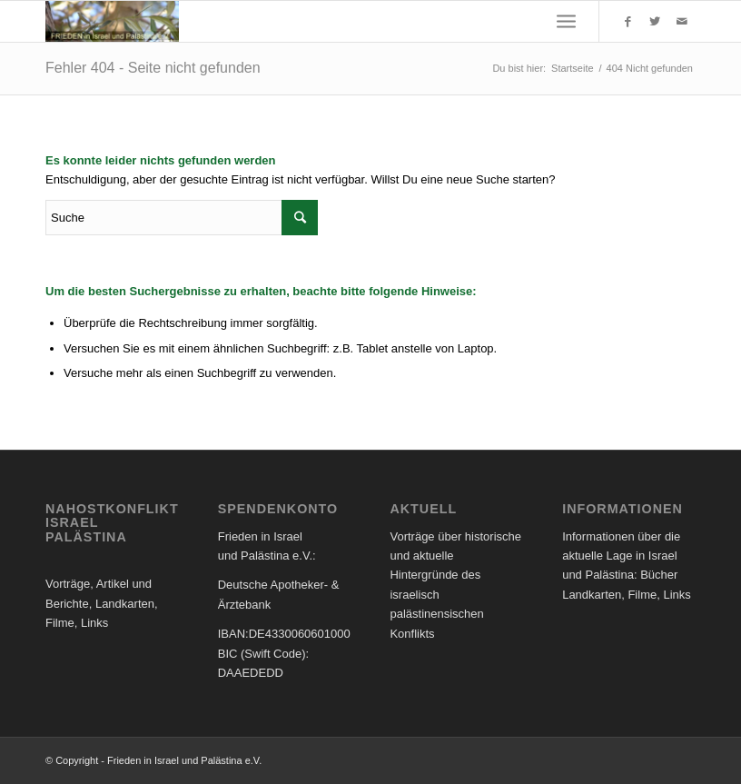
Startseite (572, 68)
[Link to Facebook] (627, 21)
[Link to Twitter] (654, 21)
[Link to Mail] (682, 21)
